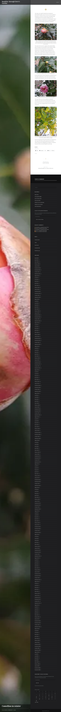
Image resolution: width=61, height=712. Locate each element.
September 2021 (37, 367)
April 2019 (36, 424)
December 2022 (37, 338)
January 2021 (37, 383)
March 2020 (37, 403)
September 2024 (37, 297)
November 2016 (37, 481)
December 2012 (37, 573)
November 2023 (37, 316)
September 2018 (37, 438)
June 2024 (36, 303)
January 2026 (37, 265)
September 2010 (37, 626)
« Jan (35, 702)
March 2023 (37, 332)
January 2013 (37, 571)
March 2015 (37, 520)
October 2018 (37, 436)
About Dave (36, 194)
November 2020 (37, 387)
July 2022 (36, 348)
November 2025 (37, 269)
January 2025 (37, 289)
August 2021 (37, 369)
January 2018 (37, 454)
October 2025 (37, 271)
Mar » (37, 702)
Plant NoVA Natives (38, 206)
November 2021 (37, 363)
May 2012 (36, 587)
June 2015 (36, 514)
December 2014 (37, 526)
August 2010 (37, 628)
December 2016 (37, 479)
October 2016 (37, 483)
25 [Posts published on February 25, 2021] (48, 698)
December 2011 (37, 597)
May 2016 (36, 493)
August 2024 (37, 299)
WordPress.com (37, 250)
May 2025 (36, 281)
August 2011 (37, 605)
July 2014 (36, 536)
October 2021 (37, 365)
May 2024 (36, 305)
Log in (36, 242)
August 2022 (37, 346)
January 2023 (37, 336)
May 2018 (36, 446)
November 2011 (37, 599)
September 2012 (37, 579)
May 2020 (36, 399)
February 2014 (37, 546)
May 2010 (36, 634)
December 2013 (37, 550)
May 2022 (36, 352)
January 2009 (37, 665)
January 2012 (37, 595)
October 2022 (37, 342)
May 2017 (36, 469)
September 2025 (37, 273)
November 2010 (37, 622)
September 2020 (37, 391)
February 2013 (37, 569)
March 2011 (37, 614)
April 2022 (36, 354)
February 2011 (37, 616)
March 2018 (37, 450)
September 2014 (37, 532)
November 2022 (37, 340)
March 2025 (37, 285)
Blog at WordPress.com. (45, 710)
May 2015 (36, 516)
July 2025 (36, 277)
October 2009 (37, 648)
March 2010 (37, 638)
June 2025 (36, 279)
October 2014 (37, 530)
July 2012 (36, 583)
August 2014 (37, 534)
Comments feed (37, 247)
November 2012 (37, 575)
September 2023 (37, 320)
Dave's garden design (38, 196)
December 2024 (37, 291)
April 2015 (36, 518)
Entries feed (37, 245)
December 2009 (37, 644)
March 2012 (37, 591)
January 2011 (37, 618)
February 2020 (37, 405)
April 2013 (36, 565)
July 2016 (36, 489)
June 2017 (36, 467)
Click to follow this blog (41, 210)
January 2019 (37, 430)
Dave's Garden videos (38, 198)
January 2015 (37, 524)
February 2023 (37, 334)
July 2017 (36, 465)
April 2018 (36, 448)
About (57, 2)
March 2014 (37, 544)
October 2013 (37, 554)
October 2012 (37, 577)
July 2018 (36, 442)
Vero (36, 231)
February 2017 (37, 475)
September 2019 (37, 414)
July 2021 (36, 371)
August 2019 (37, 416)
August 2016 (37, 487)
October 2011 (37, 601)
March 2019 (37, 426)
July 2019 (36, 418)
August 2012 (37, 581)
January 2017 (37, 477)
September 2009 (37, 650)
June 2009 (36, 656)
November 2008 (37, 669)
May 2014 (36, 540)
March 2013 (37, 567)
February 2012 (37, 593)
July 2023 (36, 324)
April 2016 (36, 495)
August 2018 (37, 440)
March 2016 (37, 497)
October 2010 (37, 624)
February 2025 (37, 287)
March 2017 (37, 473)
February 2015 (37, 522)
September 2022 (37, 344)
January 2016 (37, 501)
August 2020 (37, 393)
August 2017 (37, 463)
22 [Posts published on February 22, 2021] (39, 698)
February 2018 (37, 452)
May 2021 (36, 375)
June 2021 (36, 373)
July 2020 (36, 395)
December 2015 (37, 503)
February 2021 (37, 381)
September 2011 (37, 603)
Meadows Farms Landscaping (39, 202)
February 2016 (37, 499)
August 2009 (37, 652)
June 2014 (36, 538)
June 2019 (36, 420)
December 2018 (37, 432)
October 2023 (37, 318)
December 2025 (37, 267)
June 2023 (36, 326)
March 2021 (37, 379)
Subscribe (37, 682)
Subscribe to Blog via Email (41, 674)
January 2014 (37, 548)
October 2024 (37, 295)
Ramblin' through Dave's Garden (11, 2)
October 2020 (37, 389)
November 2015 (37, 505)
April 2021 (36, 377)
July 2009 (36, 654)
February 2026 (37, 263)
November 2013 (37, 552)
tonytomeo (38, 227)
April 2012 (36, 589)
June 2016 (36, 491)
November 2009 (37, 646)
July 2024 (36, 301)
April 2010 (36, 636)
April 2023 (36, 330)
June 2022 (36, 350)
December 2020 (37, 385)
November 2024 (37, 293)
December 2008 (37, 667)
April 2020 (36, 401)
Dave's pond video (37, 200)
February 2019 (37, 428)
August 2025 (37, 275)
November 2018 (37, 434)
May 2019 (36, 422)
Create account (37, 239)
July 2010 (36, 630)
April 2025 (36, 283)
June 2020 (36, 397)
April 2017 (36, 471)
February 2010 (37, 640)
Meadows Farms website (39, 204)
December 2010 (37, 620)
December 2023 (37, 314)
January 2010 (37, 642)
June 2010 (36, 632)
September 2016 (37, 485)
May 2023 (36, 328)
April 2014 (36, 542)
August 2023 (37, 322)
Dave (37, 228)
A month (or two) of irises (45, 227)
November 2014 (37, 528)
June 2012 (36, 585)
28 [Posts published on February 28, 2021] (36, 700)
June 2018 (36, 444)
